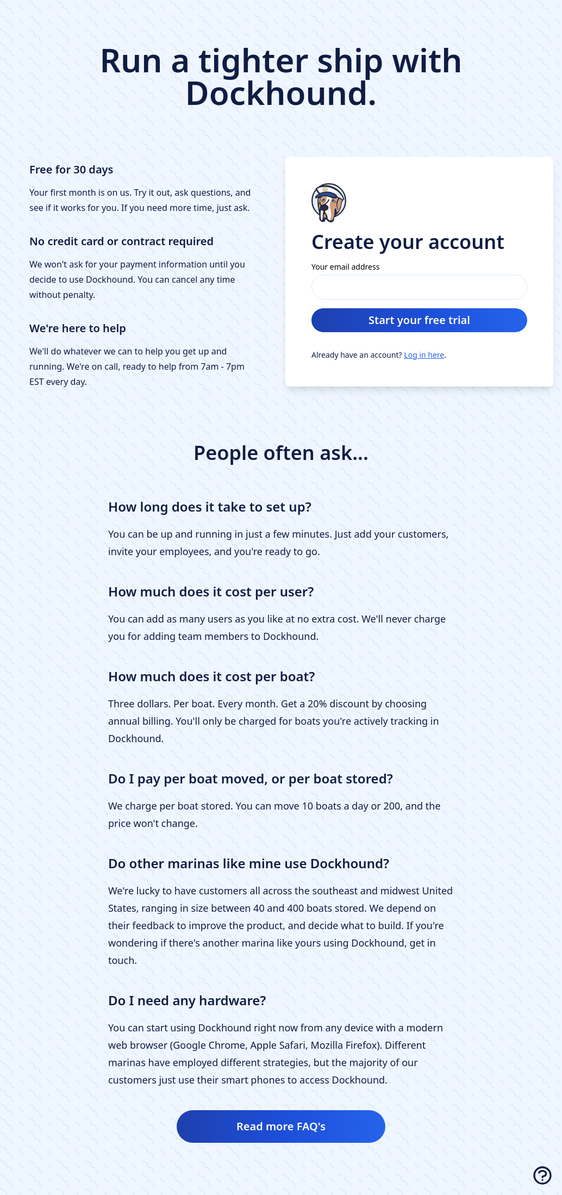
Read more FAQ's (281, 1126)
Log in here (424, 355)
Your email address (345, 267)
